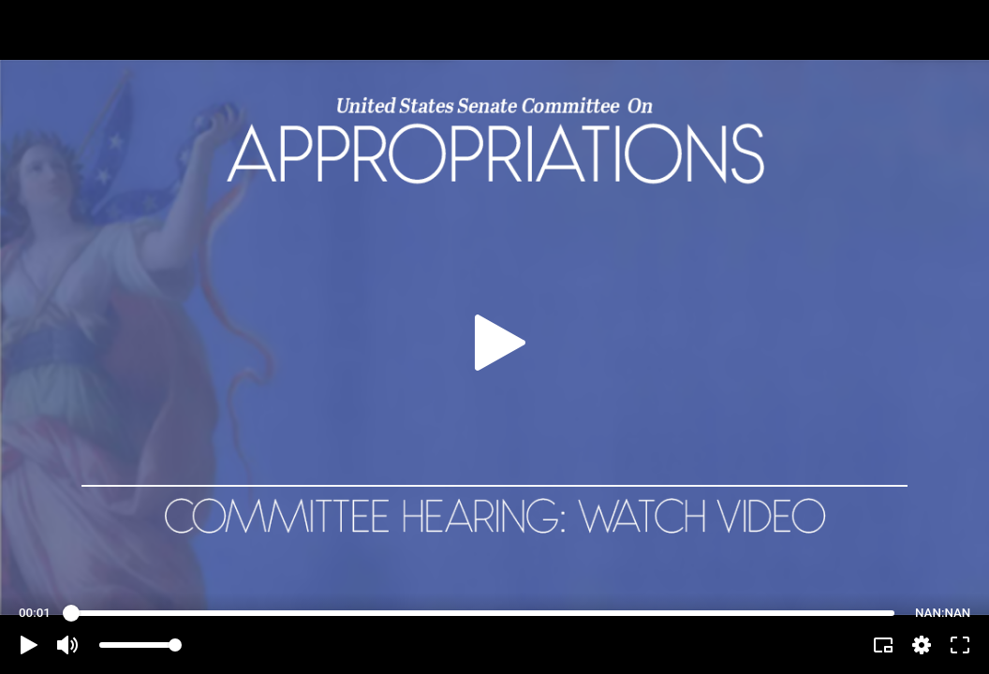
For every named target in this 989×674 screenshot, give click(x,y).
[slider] (482, 613)
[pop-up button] (921, 645)
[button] (29, 645)
